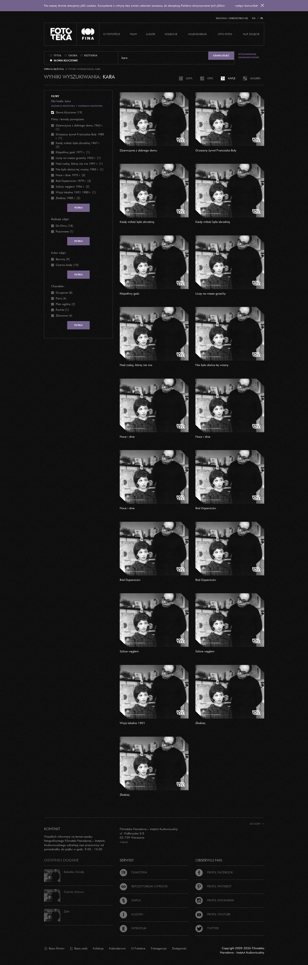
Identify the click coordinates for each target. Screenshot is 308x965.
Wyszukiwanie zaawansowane (248, 56)
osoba (72, 55)
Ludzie (150, 34)
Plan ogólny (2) (65, 304)
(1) (79, 127)
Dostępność (179, 948)
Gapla (130, 900)
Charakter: (58, 286)
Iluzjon (131, 914)
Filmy (133, 34)
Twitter (207, 928)
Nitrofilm (133, 928)
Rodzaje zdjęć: (60, 219)
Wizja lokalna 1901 (132, 723)
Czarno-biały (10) (67, 265)
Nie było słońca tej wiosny (211, 365)
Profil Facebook (214, 872)
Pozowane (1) (64, 231)
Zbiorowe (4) (64, 315)
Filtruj (78, 207)
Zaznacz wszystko (63, 105)
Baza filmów (54, 948)
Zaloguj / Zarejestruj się (232, 18)
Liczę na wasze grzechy (210, 293)
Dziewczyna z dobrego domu (138, 150)
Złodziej (200, 723)
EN (253, 18)
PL (262, 18)
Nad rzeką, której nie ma (136, 365)
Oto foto (225, 34)
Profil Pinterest (213, 886)
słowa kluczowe (66, 60)
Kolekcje (171, 34)
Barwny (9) (63, 259)
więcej (124, 842)
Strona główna (54, 69)
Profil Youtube (212, 914)
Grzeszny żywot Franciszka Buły (215, 150)
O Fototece (111, 34)
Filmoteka (133, 872)
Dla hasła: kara (61, 101)
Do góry (257, 823)
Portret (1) (62, 310)
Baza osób (78, 948)
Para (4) (61, 298)
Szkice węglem (129, 651)
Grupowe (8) (64, 292)
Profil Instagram (214, 900)
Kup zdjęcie (251, 34)
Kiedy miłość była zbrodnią (137, 222)
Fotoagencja (158, 948)
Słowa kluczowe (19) (69, 112)
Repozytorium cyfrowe (144, 886)
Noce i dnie (127, 436)
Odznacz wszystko (90, 105)
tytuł (57, 55)
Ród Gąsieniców (205, 508)
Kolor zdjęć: (59, 252)
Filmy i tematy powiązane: (68, 119)
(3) (70, 175)
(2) (78, 144)
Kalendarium (197, 34)
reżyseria (90, 55)
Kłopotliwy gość (129, 293)
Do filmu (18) (64, 225)
